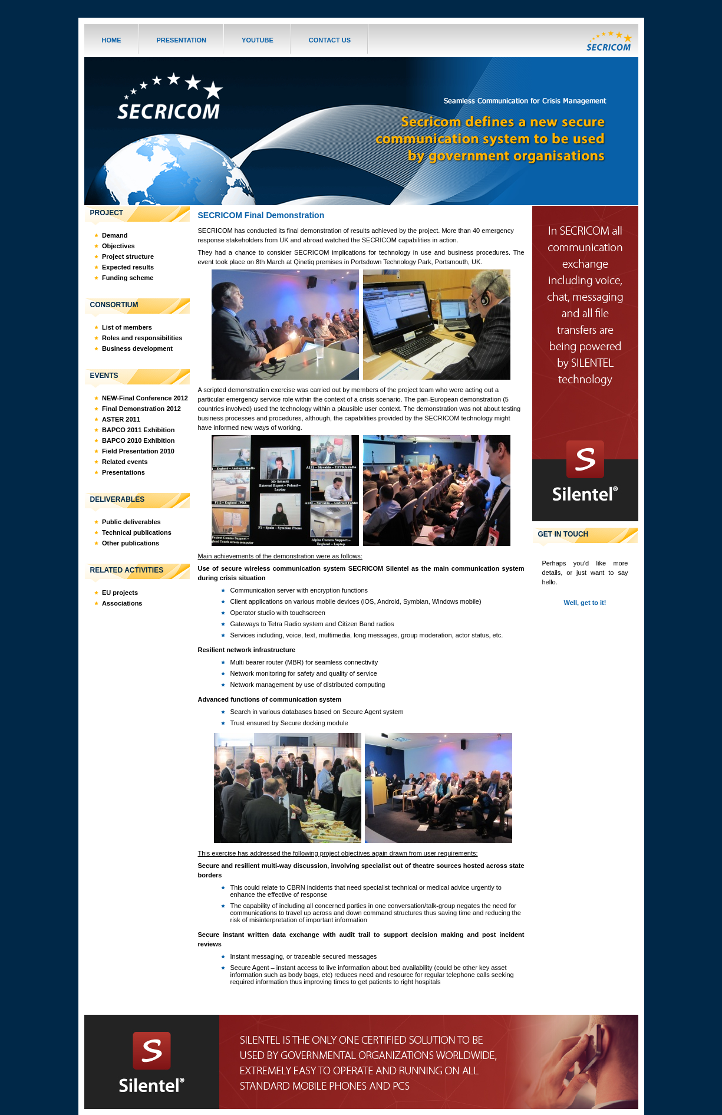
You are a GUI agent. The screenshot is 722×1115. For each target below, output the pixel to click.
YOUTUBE (257, 40)
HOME (111, 40)
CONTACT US (330, 40)
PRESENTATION (182, 40)
